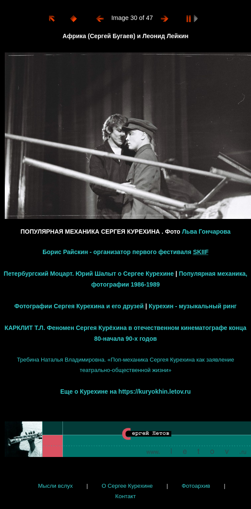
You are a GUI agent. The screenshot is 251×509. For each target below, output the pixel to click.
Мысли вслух (55, 486)
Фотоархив (196, 486)
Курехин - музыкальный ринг (193, 306)
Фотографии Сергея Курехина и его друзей (78, 306)
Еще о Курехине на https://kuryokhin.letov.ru (125, 391)
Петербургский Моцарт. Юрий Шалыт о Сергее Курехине (89, 273)
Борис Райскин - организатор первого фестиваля (125, 251)
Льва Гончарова (206, 231)
